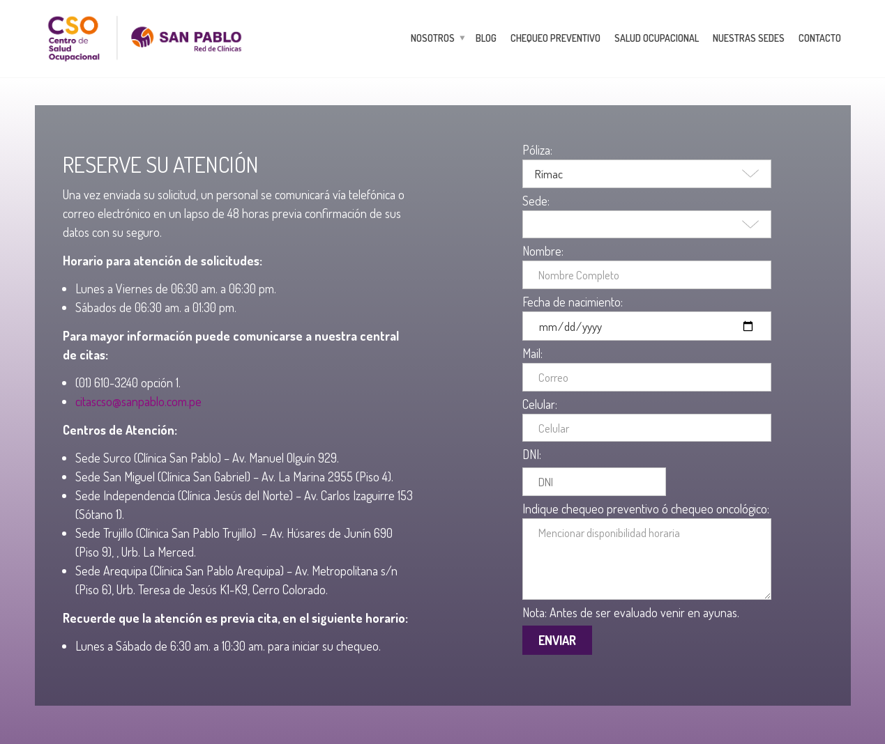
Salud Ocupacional (656, 38)
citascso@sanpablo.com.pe (138, 401)
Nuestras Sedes (749, 38)
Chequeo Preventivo (555, 38)
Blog (486, 38)
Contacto (820, 38)
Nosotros (433, 38)
